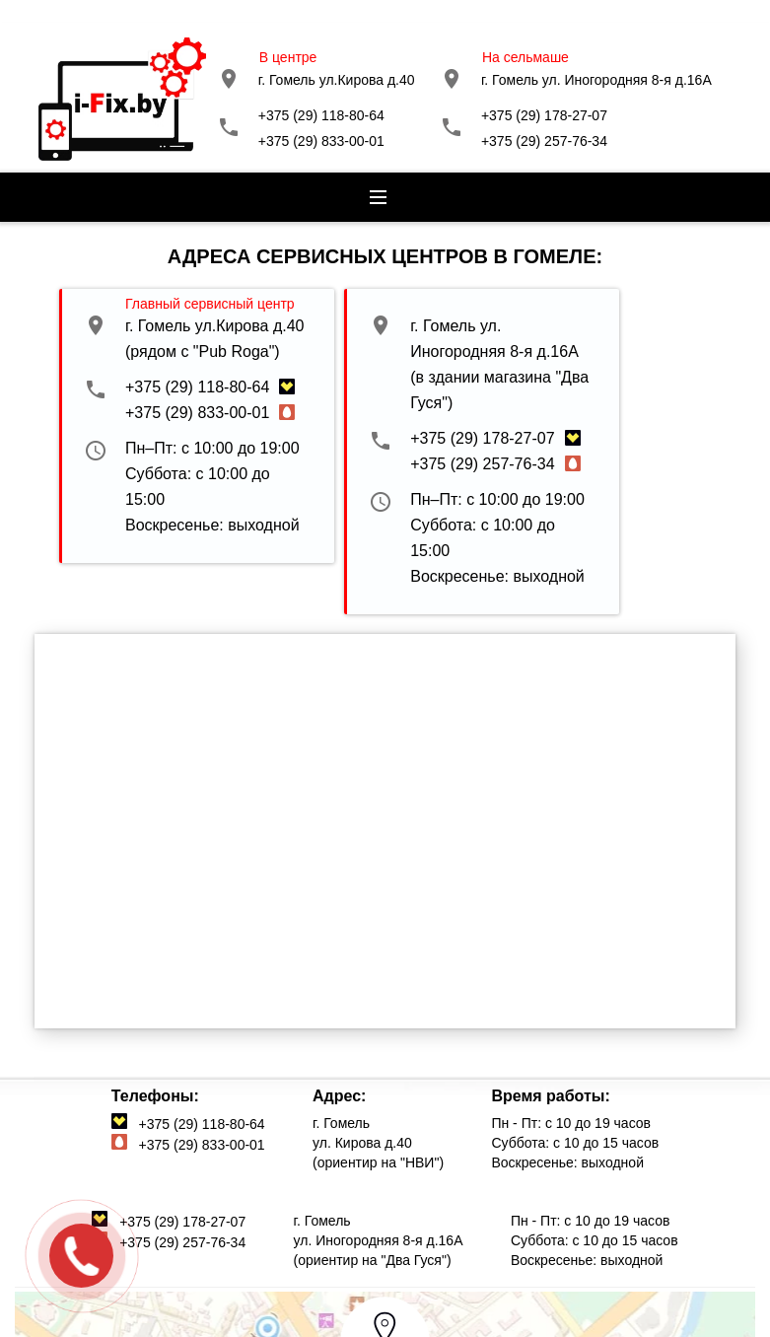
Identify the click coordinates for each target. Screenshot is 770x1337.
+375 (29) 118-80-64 (321, 115)
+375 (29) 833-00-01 (321, 141)
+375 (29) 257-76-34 (544, 141)
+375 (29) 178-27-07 (544, 115)
